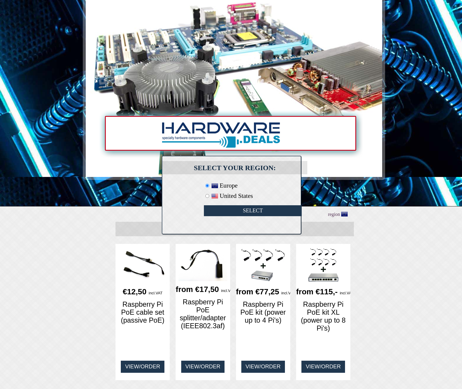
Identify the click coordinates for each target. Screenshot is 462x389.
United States (232, 195)
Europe (224, 185)
